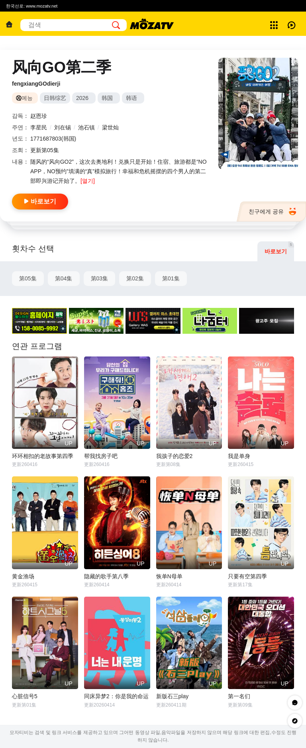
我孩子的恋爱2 (174, 456)
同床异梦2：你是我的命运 (116, 696)
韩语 (131, 98)
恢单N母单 (169, 576)
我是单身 (239, 456)
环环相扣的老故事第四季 (42, 456)
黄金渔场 (23, 576)
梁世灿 (110, 127)
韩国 (107, 98)
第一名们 (239, 696)
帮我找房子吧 (101, 456)
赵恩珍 (38, 116)
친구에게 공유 (272, 211)
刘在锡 (62, 127)
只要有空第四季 (247, 576)
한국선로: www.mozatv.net (31, 6)
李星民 (38, 127)
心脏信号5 (24, 696)
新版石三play (172, 696)
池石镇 (86, 127)
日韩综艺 (55, 98)
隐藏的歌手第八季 (106, 576)
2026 (82, 98)
